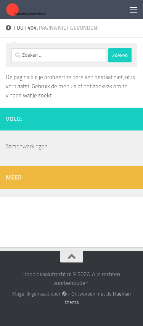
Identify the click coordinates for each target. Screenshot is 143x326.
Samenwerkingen (27, 146)
